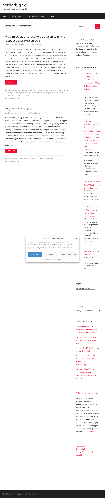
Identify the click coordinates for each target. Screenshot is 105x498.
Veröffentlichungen (36, 16)
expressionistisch (51, 90)
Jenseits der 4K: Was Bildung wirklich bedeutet (92, 86)
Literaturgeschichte (12, 93)
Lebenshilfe (42, 158)
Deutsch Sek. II (27, 90)
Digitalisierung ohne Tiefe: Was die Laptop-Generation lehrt (87, 340)
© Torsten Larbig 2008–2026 (87, 393)
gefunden (33, 158)
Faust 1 (60, 90)
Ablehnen (50, 254)
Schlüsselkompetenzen (46, 93)
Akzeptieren (35, 254)
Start (5, 16)
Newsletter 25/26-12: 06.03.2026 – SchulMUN (91, 76)
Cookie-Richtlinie (46, 259)
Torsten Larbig (18, 16)
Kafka (66, 90)
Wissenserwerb (10, 95)
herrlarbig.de (14, 4)
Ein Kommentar (13, 98)
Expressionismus (39, 90)
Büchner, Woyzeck (14, 90)
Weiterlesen (10, 82)
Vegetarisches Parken (19, 109)
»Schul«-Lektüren (23, 95)
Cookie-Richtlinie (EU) (84, 452)
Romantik (26, 93)
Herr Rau (87, 182)
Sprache (50, 158)
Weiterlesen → (91, 432)
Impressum (60, 259)
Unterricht (59, 93)
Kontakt (79, 455)
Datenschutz (54, 259)
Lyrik (21, 93)
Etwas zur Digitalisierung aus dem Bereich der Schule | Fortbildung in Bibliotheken (92, 128)
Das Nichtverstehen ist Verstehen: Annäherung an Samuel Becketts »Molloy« (86, 330)
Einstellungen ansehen (68, 254)
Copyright (54, 16)
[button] (76, 239)
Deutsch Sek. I (13, 158)
